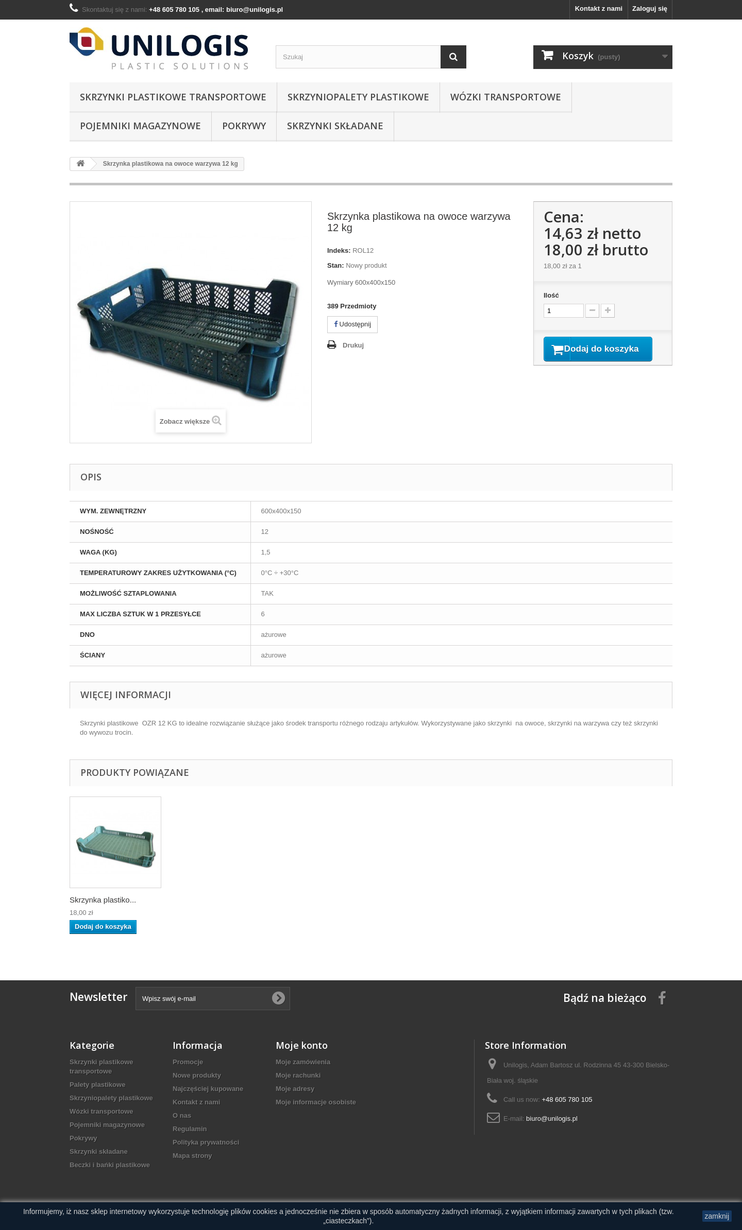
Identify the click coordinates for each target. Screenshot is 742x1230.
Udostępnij (352, 324)
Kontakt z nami (598, 8)
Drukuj (353, 345)
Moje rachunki (298, 1075)
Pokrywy (244, 125)
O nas (182, 1115)
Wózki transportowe (505, 97)
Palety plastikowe (97, 1084)
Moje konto (302, 1045)
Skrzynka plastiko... (103, 899)
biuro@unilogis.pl (552, 1118)
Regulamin (190, 1129)
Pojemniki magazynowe (140, 125)
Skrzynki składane (335, 125)
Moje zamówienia (303, 1062)
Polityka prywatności (206, 1142)
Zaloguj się (649, 8)
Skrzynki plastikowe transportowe (173, 97)
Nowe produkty (197, 1075)
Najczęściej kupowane (208, 1089)
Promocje (188, 1062)
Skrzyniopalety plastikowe (358, 97)
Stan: (335, 265)
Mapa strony (192, 1155)
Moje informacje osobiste (316, 1102)
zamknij (717, 1216)
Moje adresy (295, 1089)
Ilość (551, 295)
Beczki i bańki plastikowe (110, 1165)
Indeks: (339, 250)
